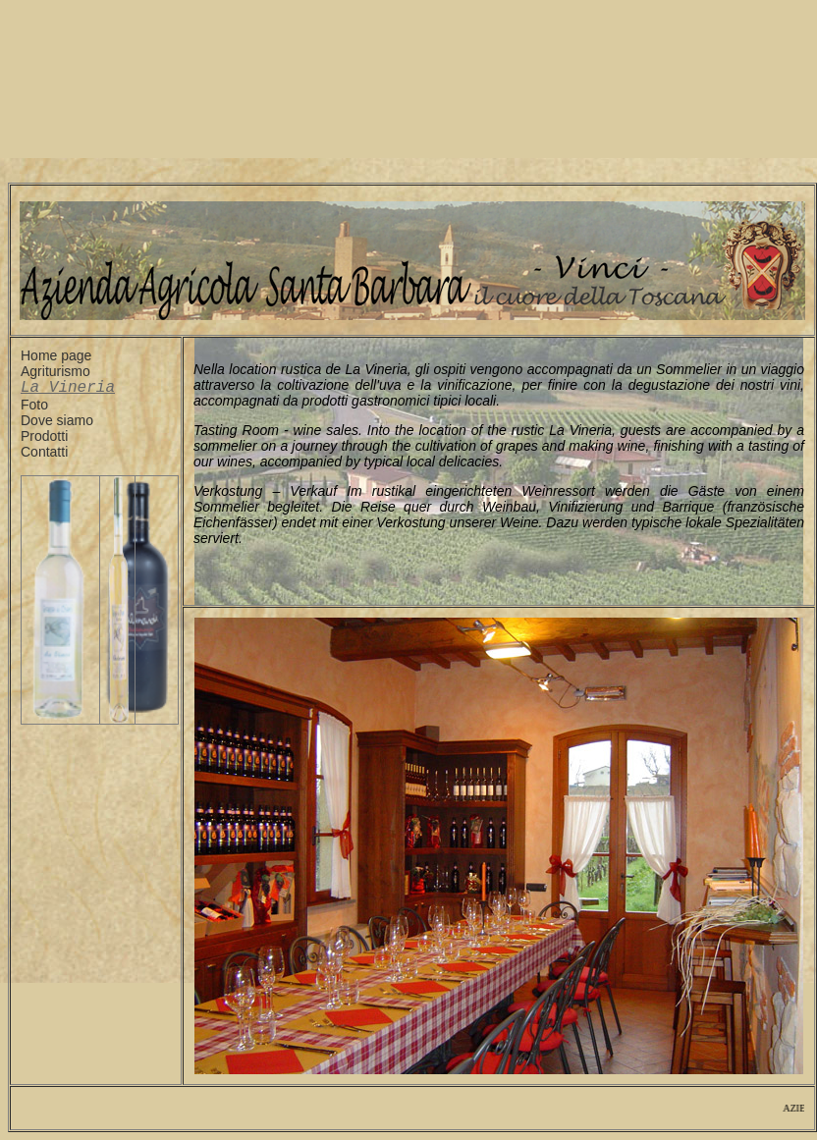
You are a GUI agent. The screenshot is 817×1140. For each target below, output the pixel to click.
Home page (56, 355)
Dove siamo (57, 424)
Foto (34, 408)
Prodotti (44, 440)
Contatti (44, 455)
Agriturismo (55, 371)
